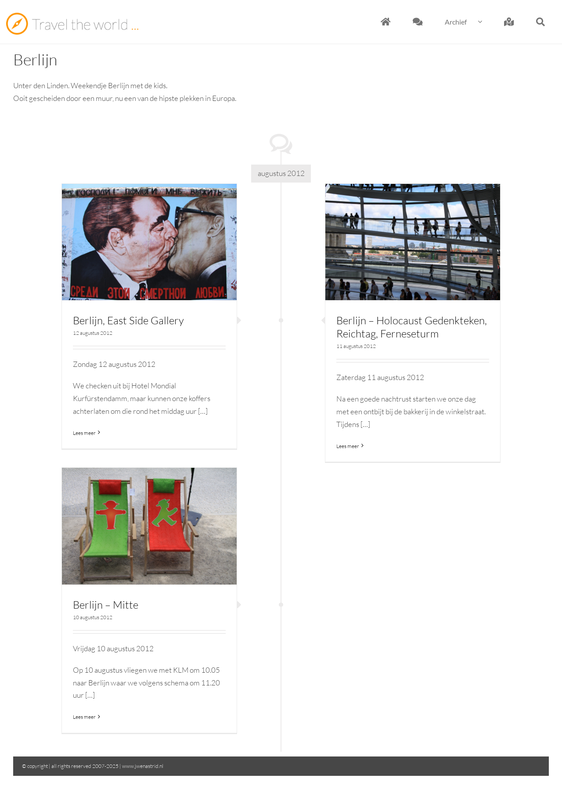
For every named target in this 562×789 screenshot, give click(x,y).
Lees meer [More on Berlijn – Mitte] (84, 717)
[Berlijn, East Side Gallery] (149, 242)
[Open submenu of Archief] (485, 22)
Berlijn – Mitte (105, 604)
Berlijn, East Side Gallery (128, 320)
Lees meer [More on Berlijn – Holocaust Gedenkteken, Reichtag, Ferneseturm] (347, 446)
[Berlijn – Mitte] (149, 526)
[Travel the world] (72, 16)
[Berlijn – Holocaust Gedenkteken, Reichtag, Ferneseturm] (412, 242)
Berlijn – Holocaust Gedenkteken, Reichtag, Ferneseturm (411, 327)
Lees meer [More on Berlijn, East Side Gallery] (84, 433)
